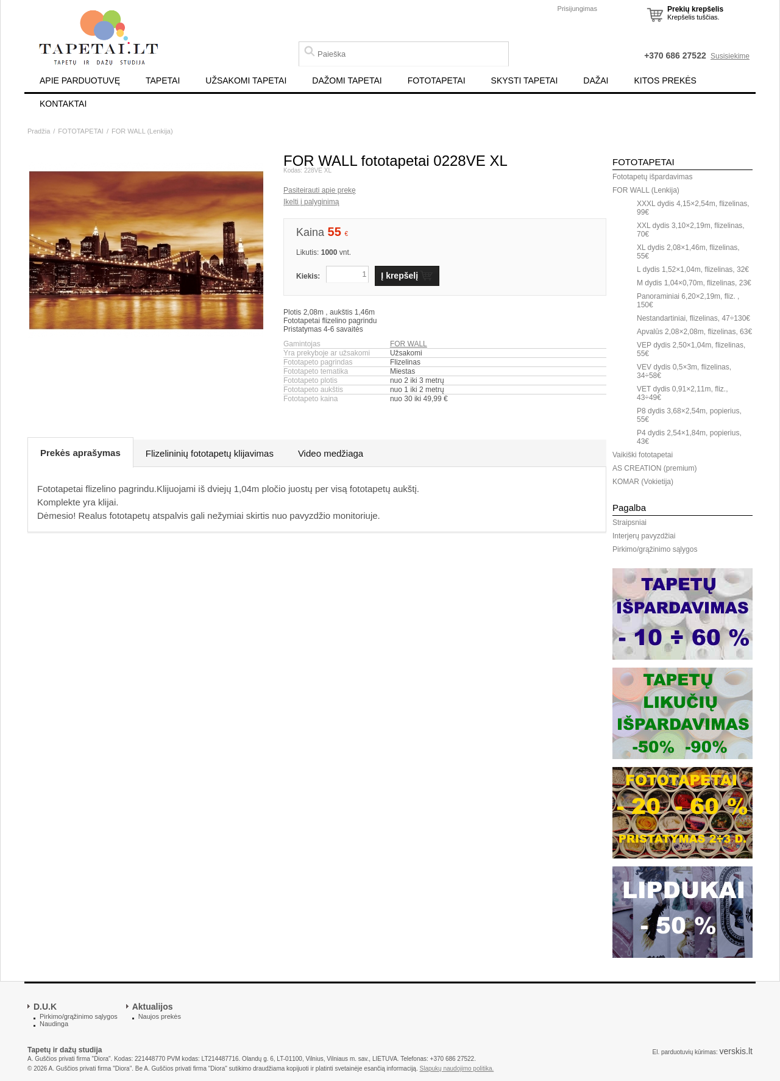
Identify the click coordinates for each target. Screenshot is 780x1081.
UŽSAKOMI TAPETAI (245, 80)
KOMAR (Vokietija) (642, 481)
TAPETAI (163, 80)
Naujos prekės (159, 1016)
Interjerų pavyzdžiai (643, 536)
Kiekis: (308, 276)
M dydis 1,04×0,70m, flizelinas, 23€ (694, 283)
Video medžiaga (330, 453)
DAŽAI (595, 80)
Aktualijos (152, 1006)
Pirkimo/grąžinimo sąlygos (654, 549)
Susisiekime (730, 56)
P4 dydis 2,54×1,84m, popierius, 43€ (689, 437)
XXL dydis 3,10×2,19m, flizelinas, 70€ (691, 229)
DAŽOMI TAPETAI (346, 80)
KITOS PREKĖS (665, 80)
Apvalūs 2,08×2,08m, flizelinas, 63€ (694, 331)
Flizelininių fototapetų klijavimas (210, 453)
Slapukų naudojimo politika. (457, 1068)
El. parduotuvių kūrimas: (684, 1052)
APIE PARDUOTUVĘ (80, 80)
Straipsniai (629, 522)
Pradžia (38, 131)
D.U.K (45, 1006)
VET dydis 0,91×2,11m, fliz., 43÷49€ (682, 393)
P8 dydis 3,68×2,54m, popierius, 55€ (689, 415)
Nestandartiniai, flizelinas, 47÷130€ (693, 318)
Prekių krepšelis (695, 9)
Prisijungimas (577, 8)
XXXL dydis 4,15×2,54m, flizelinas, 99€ (693, 207)
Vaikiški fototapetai (642, 455)
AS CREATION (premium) (654, 468)
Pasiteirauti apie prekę (319, 190)
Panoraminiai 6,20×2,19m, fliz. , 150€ (688, 300)
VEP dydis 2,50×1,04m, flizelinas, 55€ (691, 349)
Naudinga (54, 1023)
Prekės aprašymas (80, 453)
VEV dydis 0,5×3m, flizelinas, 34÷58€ (684, 371)
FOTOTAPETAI (437, 80)
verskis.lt (736, 1051)
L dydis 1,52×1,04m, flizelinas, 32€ (693, 269)
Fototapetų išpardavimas (652, 177)
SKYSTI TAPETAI (524, 80)
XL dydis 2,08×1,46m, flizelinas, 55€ (688, 251)
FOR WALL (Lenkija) (142, 131)
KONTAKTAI (63, 104)
